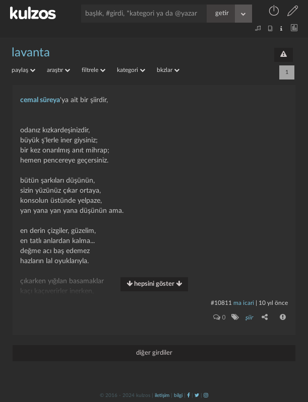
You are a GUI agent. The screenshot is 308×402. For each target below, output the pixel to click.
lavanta (31, 53)
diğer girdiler (154, 353)
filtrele (93, 70)
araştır (58, 70)
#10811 (221, 303)
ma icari (243, 303)
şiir (249, 317)
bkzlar (168, 70)
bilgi (178, 395)
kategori (131, 70)
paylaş (23, 70)
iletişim (162, 395)
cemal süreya (40, 100)
